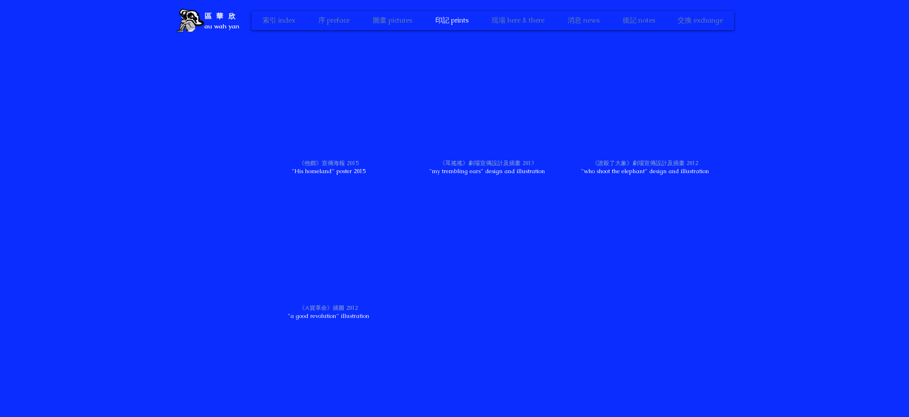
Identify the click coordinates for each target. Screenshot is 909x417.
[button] (328, 113)
